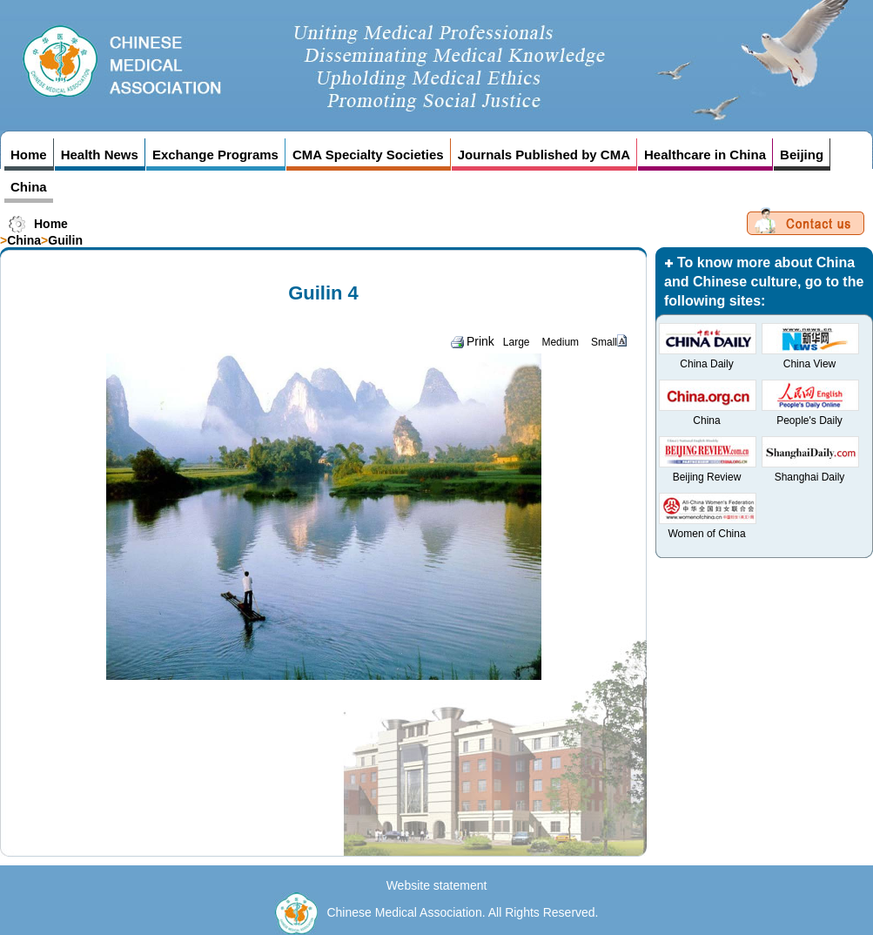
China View (809, 364)
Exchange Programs (215, 154)
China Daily (706, 364)
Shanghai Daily (810, 477)
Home (28, 154)
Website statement (436, 885)
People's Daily (809, 420)
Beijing (801, 154)
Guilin (65, 240)
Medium (560, 342)
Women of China (706, 534)
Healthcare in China (705, 154)
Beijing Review (707, 477)
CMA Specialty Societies (368, 154)
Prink (472, 341)
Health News (99, 154)
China (28, 186)
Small (604, 342)
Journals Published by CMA (544, 154)
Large (516, 342)
